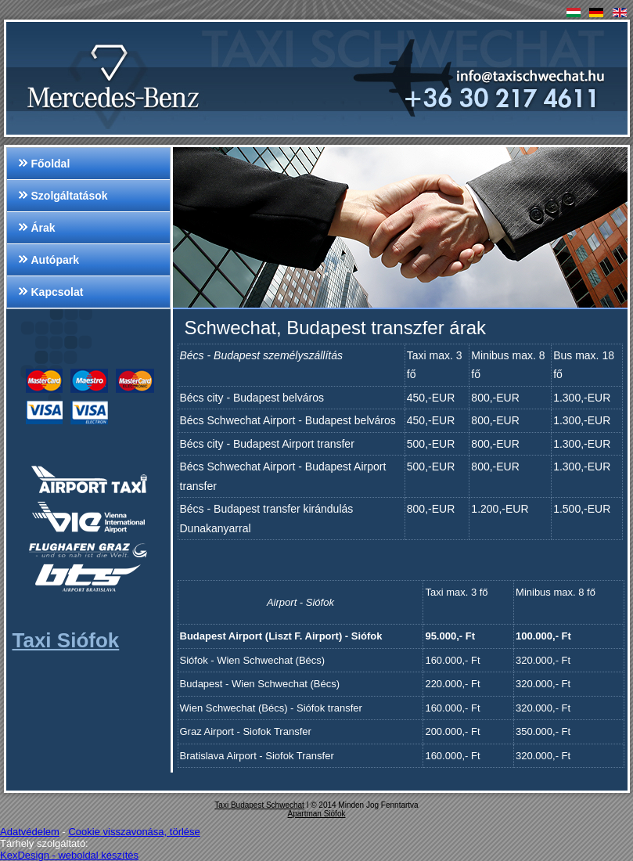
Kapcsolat (57, 292)
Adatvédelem (29, 832)
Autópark (55, 260)
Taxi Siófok (66, 640)
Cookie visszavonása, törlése (134, 832)
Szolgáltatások (69, 195)
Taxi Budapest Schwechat (259, 805)
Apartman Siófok (317, 813)
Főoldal (50, 163)
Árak (43, 228)
